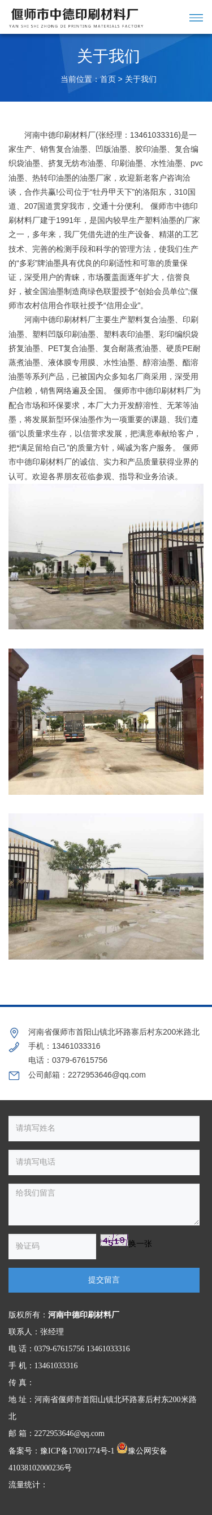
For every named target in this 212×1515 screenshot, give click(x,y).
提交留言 (104, 1280)
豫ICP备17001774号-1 (77, 1451)
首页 (108, 79)
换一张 (140, 1244)
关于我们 (141, 79)
